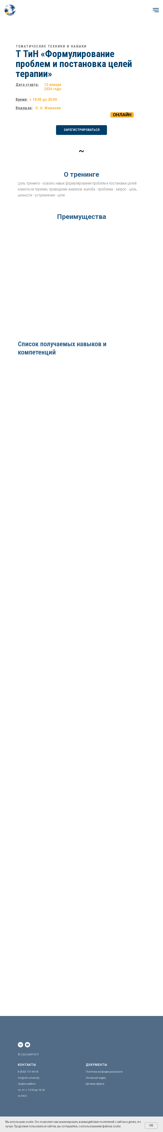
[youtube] (27, 1044)
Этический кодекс (96, 1077)
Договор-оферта (95, 1083)
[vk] (20, 1044)
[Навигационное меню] (156, 10)
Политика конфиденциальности (104, 1071)
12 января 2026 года (52, 86)
